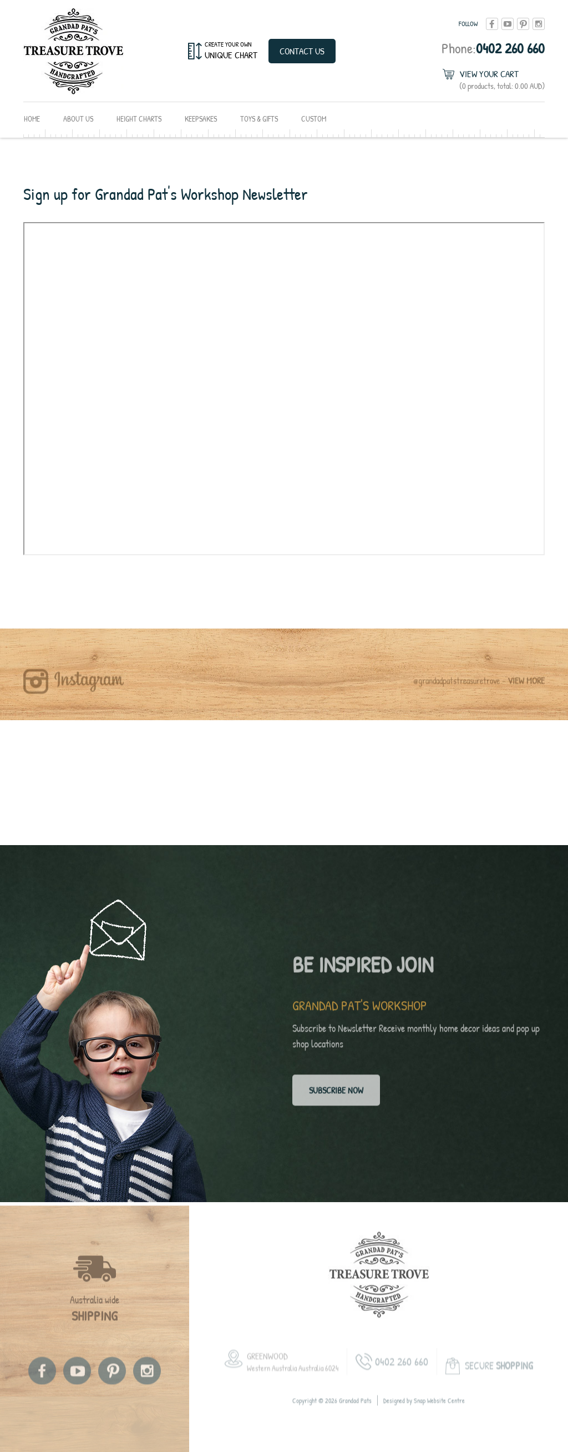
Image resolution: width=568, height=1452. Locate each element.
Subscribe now (336, 1094)
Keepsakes (201, 118)
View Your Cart (502, 79)
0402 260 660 (493, 48)
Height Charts (138, 118)
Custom (313, 118)
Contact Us (302, 50)
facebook (492, 24)
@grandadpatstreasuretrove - (479, 689)
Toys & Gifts (259, 118)
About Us (78, 118)
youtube (507, 24)
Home (32, 118)
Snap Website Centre (439, 1409)
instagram (538, 24)
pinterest (523, 24)
